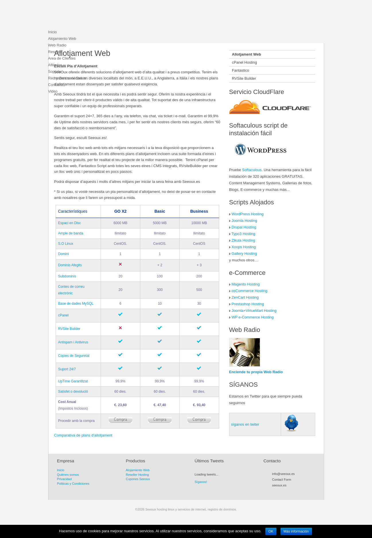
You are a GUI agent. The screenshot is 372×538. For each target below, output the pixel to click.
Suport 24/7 (67, 369)
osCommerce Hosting (249, 291)
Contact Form (281, 479)
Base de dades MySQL (76, 304)
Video (53, 91)
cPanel (63, 315)
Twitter (280, 492)
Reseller (55, 52)
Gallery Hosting (244, 253)
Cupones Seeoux (138, 479)
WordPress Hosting (247, 214)
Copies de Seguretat (73, 356)
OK (270, 531)
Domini (63, 254)
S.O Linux (65, 244)
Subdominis (67, 276)
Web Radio (57, 45)
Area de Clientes (62, 58)
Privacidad (64, 479)
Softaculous (252, 170)
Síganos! (201, 482)
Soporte (54, 71)
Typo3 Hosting (243, 234)
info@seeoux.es (283, 474)
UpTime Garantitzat (73, 381)
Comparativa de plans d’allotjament (83, 435)
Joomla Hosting (244, 220)
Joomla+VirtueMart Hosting (253, 310)
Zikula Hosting (243, 240)
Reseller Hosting (137, 474)
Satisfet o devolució (73, 392)
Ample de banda (70, 233)
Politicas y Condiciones (73, 483)
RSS (274, 492)
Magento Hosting (245, 284)
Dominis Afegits (70, 265)
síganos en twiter (245, 424)
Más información (296, 531)
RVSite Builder (69, 329)
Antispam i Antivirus (73, 342)
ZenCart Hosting (245, 297)
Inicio (52, 32)
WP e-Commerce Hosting (252, 317)
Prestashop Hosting (247, 304)
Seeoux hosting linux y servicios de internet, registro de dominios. (91, 15)
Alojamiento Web (62, 38)
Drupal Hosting (243, 227)
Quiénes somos (68, 474)
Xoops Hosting (243, 247)
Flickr (295, 492)
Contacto (55, 85)
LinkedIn (300, 492)
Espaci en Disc (69, 223)
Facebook (285, 492)
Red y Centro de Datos (67, 78)
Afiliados (55, 65)
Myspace (290, 492)
